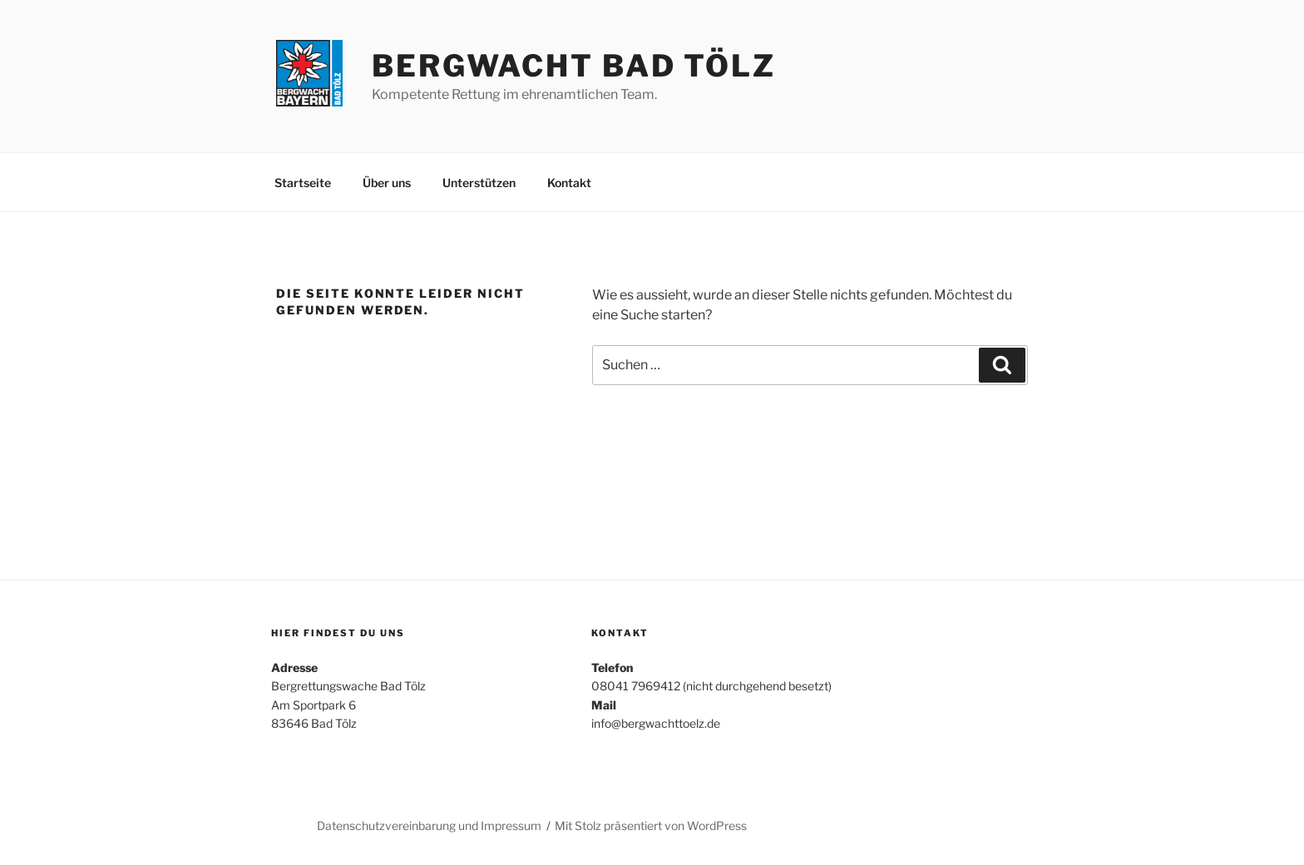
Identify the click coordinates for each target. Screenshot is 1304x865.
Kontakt (569, 182)
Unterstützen (479, 182)
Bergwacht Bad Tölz (574, 65)
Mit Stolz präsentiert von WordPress (651, 825)
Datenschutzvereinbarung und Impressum (429, 825)
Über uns (387, 182)
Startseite (302, 182)
